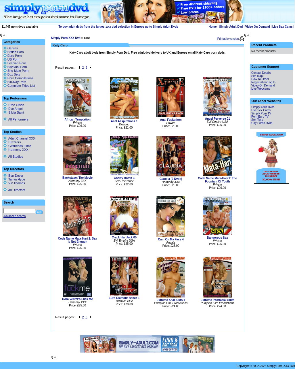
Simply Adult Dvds (263, 107)
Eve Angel (13, 108)
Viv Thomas (14, 183)
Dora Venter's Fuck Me (77, 299)
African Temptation (77, 119)
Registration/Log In (263, 82)
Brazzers (12, 142)
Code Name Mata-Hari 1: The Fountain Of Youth (217, 180)
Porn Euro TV (260, 116)
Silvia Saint (13, 112)
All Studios (13, 156)
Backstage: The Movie (77, 177)
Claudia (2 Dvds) (171, 178)
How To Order (260, 79)
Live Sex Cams (282, 26)
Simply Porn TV (261, 113)
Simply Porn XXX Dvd (66, 37)
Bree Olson (13, 105)
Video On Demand (257, 26)
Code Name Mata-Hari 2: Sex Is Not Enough (77, 240)
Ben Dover (13, 175)
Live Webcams (260, 88)
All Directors (14, 190)
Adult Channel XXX (19, 138)
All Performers (15, 119)
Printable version (228, 38)
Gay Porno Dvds (261, 123)
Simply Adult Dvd (231, 26)
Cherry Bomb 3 (124, 178)
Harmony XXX (15, 149)
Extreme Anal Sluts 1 (171, 300)
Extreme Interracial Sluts (217, 300)
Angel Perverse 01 (217, 118)
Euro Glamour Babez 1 (124, 298)
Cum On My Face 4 (170, 239)
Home (213, 26)
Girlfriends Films (17, 146)
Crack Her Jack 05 (124, 237)
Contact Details (261, 72)
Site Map (257, 76)
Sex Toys (257, 119)
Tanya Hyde (14, 179)
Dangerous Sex (217, 237)
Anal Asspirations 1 (124, 121)
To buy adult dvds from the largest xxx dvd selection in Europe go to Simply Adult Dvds (118, 26)
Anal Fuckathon (171, 119)
